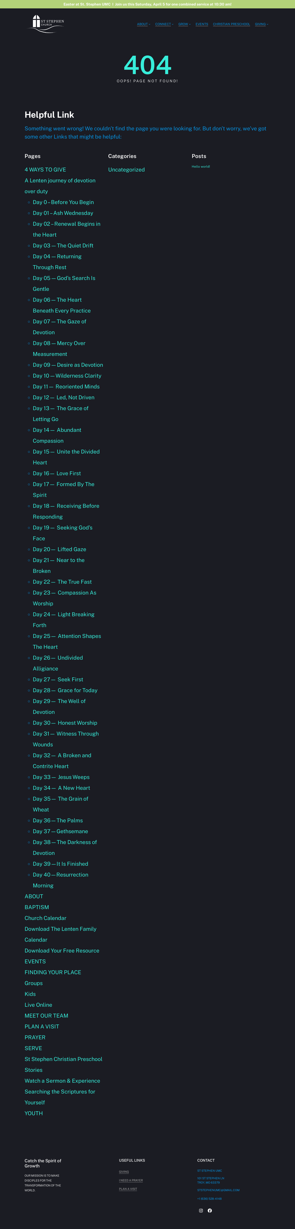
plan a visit (186, 1189)
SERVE (33, 1048)
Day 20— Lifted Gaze (59, 549)
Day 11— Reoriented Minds (66, 386)
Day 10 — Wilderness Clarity (67, 375)
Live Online (38, 1005)
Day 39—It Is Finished (60, 864)
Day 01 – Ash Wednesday (63, 213)
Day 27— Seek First (58, 679)
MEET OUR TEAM (46, 1015)
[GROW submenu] (190, 24)
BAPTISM (37, 907)
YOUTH (34, 1113)
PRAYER (35, 1037)
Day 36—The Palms (58, 820)
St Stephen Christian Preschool (63, 1059)
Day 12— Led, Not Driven (63, 397)
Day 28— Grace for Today (65, 690)
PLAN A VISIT (42, 1026)
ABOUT (34, 896)
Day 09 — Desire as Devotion (68, 365)
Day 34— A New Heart (61, 788)
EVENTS (35, 961)
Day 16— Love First (57, 473)
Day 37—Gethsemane (60, 831)
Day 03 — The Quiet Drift (63, 245)
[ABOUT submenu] (149, 24)
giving (182, 1171)
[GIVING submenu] (267, 24)
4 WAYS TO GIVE (45, 169)
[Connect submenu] (173, 24)
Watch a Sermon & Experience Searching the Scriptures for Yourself (62, 1092)
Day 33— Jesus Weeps (61, 777)
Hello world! (202, 166)
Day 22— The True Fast (62, 582)
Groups (34, 983)
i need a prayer (189, 1180)
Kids (30, 994)
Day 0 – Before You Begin (63, 202)
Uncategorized (126, 169)
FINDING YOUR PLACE (53, 972)
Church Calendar (45, 918)
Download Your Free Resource (62, 950)
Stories (33, 1070)
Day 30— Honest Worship (65, 723)
